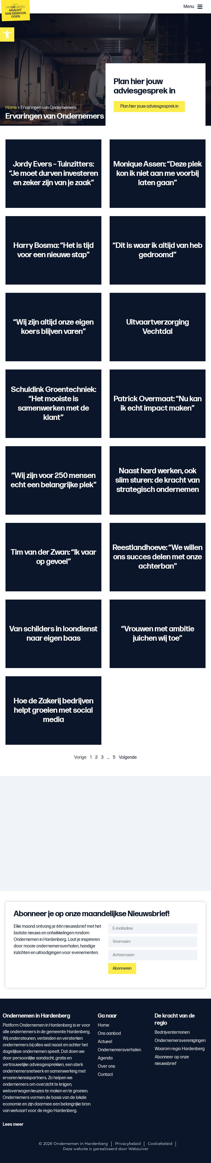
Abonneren (122, 968)
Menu (189, 6)
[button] (7, 34)
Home (11, 107)
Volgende (128, 757)
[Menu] (200, 7)
